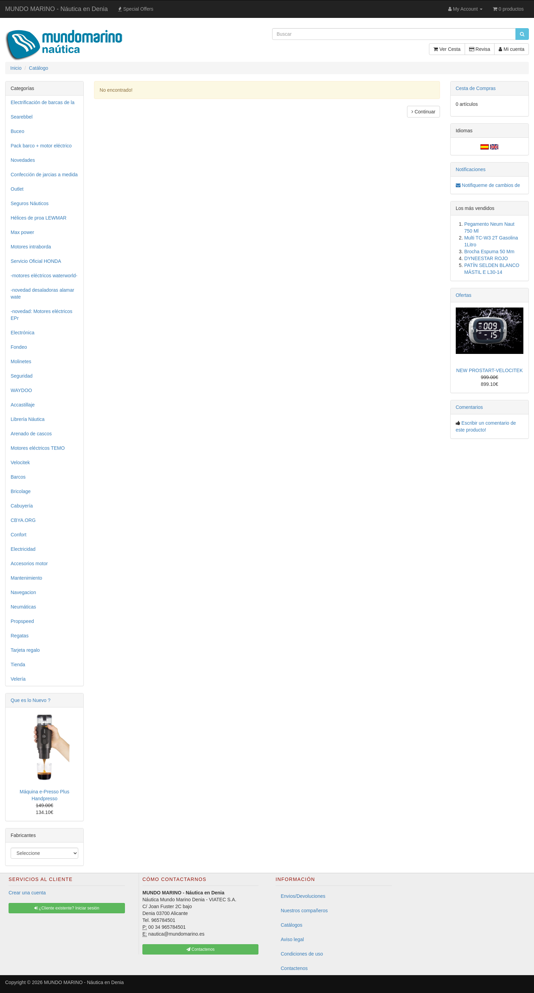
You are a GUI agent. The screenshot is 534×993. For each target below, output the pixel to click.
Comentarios (469, 407)
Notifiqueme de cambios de (488, 185)
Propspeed (22, 621)
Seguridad (22, 376)
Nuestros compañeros (304, 910)
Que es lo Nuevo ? (30, 700)
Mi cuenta (511, 49)
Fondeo (19, 347)
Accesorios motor (29, 563)
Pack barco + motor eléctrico (41, 145)
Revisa (479, 49)
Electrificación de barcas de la (42, 102)
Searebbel (22, 117)
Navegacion (23, 592)
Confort (18, 534)
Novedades (23, 160)
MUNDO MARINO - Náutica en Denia (56, 8)
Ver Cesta (446, 49)
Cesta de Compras (476, 88)
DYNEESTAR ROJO (486, 258)
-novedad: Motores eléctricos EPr (41, 315)
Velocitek (20, 462)
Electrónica (22, 332)
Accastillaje (23, 405)
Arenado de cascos (31, 433)
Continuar (423, 111)
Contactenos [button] (200, 949)
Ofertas (464, 295)
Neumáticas (23, 607)
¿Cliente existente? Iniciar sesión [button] (66, 908)
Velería (18, 679)
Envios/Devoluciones (303, 896)
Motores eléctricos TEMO (38, 448)
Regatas (19, 635)
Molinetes (21, 361)
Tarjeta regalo (25, 650)
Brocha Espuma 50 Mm (489, 251)
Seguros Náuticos (30, 203)
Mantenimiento (26, 578)
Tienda (18, 664)
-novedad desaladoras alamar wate (42, 293)
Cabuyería (22, 506)
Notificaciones (471, 169)
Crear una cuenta (27, 892)
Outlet (17, 189)
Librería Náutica (28, 419)
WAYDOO (21, 390)
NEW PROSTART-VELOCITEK (489, 370)
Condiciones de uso (302, 954)
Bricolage (21, 491)
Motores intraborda (31, 246)
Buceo (17, 131)
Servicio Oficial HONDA (36, 261)
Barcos (18, 477)
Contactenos (294, 968)
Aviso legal (292, 939)
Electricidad (23, 549)
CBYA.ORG (23, 520)
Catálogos (291, 925)
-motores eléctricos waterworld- (44, 275)
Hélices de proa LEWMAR (39, 218)
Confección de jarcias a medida (44, 174)
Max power (22, 232)
